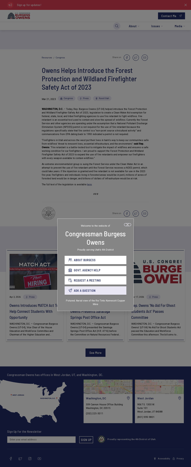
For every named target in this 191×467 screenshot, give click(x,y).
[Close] (127, 224)
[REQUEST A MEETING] (95, 280)
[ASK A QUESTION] (95, 290)
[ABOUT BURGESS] (95, 260)
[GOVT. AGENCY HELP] (95, 270)
